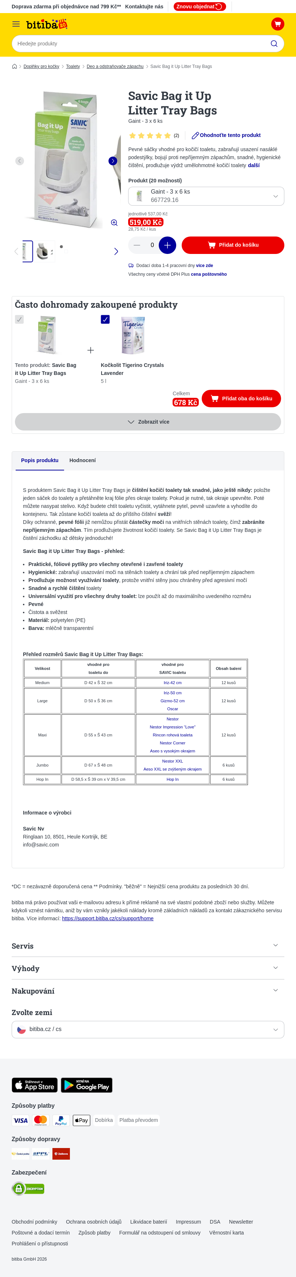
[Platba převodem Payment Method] (138, 1120)
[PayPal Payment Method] (61, 1122)
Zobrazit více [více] (148, 422)
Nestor (173, 719)
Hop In (173, 779)
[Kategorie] (16, 24)
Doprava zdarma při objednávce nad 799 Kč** (66, 6)
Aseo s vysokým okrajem (172, 751)
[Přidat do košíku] (233, 245)
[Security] (28, 1190)
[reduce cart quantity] (137, 245)
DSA (215, 1222)
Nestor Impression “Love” (173, 727)
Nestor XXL (172, 761)
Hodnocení (83, 461)
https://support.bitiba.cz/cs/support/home (108, 918)
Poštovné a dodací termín (41, 1233)
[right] (112, 161)
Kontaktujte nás (144, 6)
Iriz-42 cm (173, 682)
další (254, 165)
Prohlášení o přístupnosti (40, 1243)
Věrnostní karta (226, 1233)
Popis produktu (40, 461)
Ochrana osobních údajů (94, 1222)
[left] (19, 161)
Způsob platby (95, 1233)
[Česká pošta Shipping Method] (20, 1155)
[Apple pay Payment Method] (81, 1122)
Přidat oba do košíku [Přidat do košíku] (245, 400)
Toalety (73, 66)
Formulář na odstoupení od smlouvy (160, 1233)
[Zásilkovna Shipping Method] (61, 1155)
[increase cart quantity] (167, 245)
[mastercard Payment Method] (41, 1122)
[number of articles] (152, 245)
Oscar (172, 709)
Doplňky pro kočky (41, 66)
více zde (204, 265)
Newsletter (241, 1222)
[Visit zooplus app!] (35, 1091)
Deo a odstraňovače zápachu (115, 66)
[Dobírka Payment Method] (104, 1120)
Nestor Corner (172, 743)
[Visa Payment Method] (20, 1122)
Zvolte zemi (32, 1012)
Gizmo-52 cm (173, 701)
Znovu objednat (200, 6)
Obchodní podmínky (34, 1222)
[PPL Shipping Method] (41, 1155)
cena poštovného (209, 274)
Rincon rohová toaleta (173, 735)
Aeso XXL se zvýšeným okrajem (172, 769)
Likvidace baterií (148, 1222)
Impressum (188, 1222)
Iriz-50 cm (173, 693)
